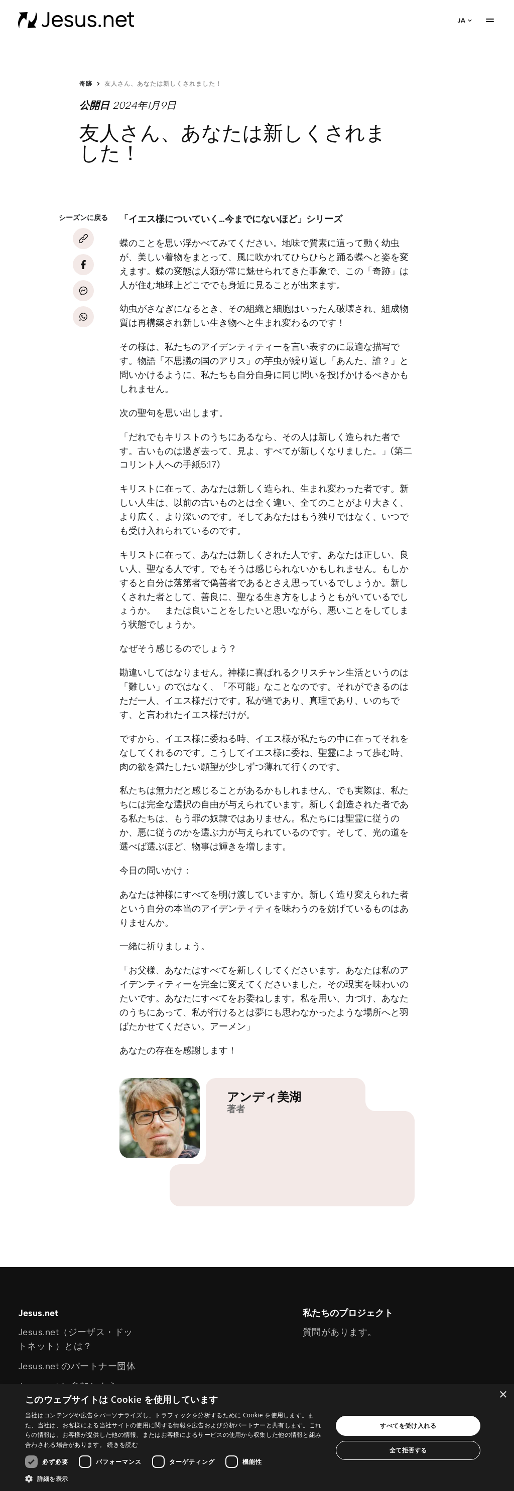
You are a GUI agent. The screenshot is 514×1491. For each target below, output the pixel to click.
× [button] (502, 1395)
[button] (174, 1478)
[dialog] (257, 1437)
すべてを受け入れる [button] (408, 1425)
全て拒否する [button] (408, 1450)
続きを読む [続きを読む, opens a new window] (122, 1444)
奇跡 (85, 83)
